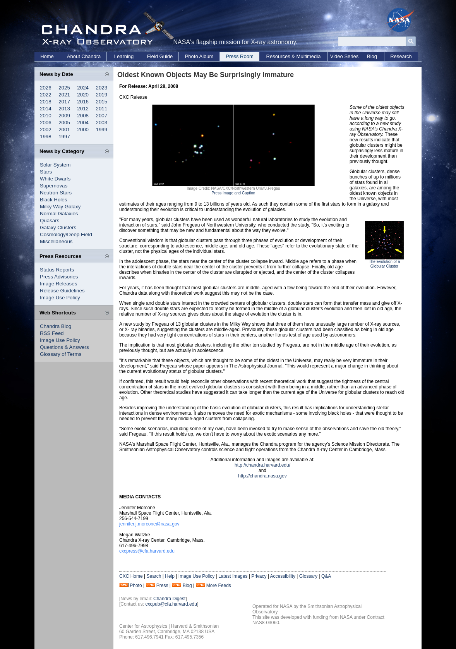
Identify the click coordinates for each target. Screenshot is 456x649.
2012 (83, 109)
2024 (83, 88)
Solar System (55, 165)
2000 (83, 129)
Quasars (49, 220)
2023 (102, 88)
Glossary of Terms (60, 354)
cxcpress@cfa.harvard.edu (147, 551)
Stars (46, 172)
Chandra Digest (169, 598)
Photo (136, 585)
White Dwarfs (55, 179)
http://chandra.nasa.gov (262, 476)
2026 (45, 88)
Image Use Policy (60, 297)
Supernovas (53, 186)
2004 (83, 122)
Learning (124, 56)
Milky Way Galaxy (60, 206)
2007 (102, 115)
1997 (64, 136)
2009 (64, 115)
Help (170, 576)
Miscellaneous (56, 241)
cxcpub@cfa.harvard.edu (171, 604)
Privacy (258, 576)
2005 (64, 122)
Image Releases (58, 284)
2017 (64, 102)
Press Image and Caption (233, 193)
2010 (45, 115)
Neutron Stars (56, 193)
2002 (45, 129)
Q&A (326, 576)
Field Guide (160, 56)
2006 (45, 122)
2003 (102, 122)
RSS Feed (52, 333)
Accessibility (282, 576)
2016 (83, 102)
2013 (64, 109)
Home (47, 56)
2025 (64, 88)
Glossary (308, 576)
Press (162, 585)
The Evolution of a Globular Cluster (384, 263)
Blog (372, 56)
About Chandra (84, 56)
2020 (83, 95)
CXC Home (131, 576)
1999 (102, 129)
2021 (64, 95)
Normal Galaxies (59, 213)
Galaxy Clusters (58, 227)
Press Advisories (59, 277)
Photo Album (199, 56)
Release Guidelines (62, 291)
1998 (45, 136)
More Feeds (218, 585)
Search (153, 576)
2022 (45, 95)
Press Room (240, 56)
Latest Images (232, 576)
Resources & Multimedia (293, 56)
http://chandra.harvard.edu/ (262, 465)
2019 (102, 95)
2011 (102, 109)
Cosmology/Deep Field (66, 234)
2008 (83, 115)
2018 (45, 102)
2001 (64, 129)
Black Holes (53, 200)
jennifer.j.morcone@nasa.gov (149, 524)
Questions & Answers (64, 347)
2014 (45, 109)
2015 (102, 102)
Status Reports (57, 270)
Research (401, 56)
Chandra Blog (56, 326)
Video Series (344, 56)
